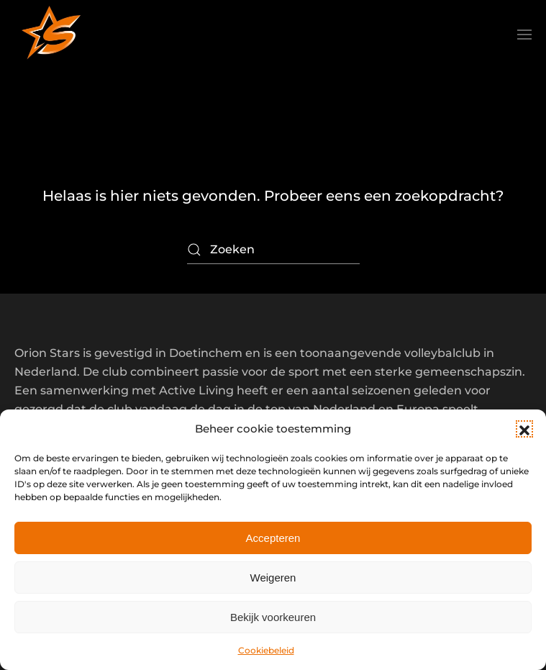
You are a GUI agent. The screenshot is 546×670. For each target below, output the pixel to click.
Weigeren (273, 577)
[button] (524, 429)
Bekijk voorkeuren (273, 617)
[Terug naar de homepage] (50, 34)
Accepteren (273, 538)
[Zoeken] (273, 249)
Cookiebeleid (266, 650)
